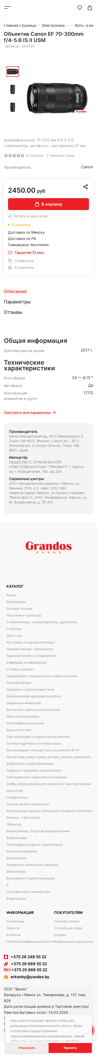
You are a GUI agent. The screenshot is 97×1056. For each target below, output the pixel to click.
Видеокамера (16, 838)
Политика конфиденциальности (30, 941)
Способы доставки (68, 928)
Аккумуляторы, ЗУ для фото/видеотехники (38, 831)
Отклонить (26, 1048)
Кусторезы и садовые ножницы (30, 642)
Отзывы (60, 935)
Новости (12, 928)
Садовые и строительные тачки (30, 689)
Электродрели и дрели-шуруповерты (34, 844)
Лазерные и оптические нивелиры (32, 865)
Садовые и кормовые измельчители (33, 770)
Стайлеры (14, 629)
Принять (70, 1048)
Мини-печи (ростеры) (22, 716)
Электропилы (16, 858)
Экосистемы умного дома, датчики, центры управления (48, 757)
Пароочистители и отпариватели (31, 656)
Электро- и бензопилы (23, 817)
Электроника (16, 602)
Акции (11, 595)
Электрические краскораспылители (33, 696)
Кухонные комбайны (22, 851)
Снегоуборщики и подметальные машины (38, 737)
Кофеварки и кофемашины (26, 662)
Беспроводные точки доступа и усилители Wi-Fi (42, 750)
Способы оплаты (66, 921)
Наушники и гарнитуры (23, 615)
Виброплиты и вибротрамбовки (30, 764)
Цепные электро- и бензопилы (29, 649)
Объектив (13, 824)
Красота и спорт (18, 730)
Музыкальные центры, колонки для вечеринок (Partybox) (49, 811)
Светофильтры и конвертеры (28, 892)
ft (7, 885)
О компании (15, 921)
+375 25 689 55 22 (25, 969)
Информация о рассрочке (73, 941)
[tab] (48, 291)
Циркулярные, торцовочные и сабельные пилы (42, 676)
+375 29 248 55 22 (28, 956)
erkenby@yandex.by (30, 976)
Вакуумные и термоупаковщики (30, 878)
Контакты (13, 935)
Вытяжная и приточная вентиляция (33, 710)
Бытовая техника (19, 608)
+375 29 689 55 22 (25, 963)
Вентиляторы (16, 871)
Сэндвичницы (17, 797)
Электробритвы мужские (25, 723)
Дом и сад (14, 635)
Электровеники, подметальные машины (36, 777)
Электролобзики (18, 683)
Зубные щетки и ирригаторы (27, 804)
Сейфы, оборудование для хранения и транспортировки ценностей (48, 787)
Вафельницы (16, 898)
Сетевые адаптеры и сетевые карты (33, 743)
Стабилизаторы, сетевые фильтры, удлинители (41, 622)
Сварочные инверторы (23, 703)
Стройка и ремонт (19, 669)
